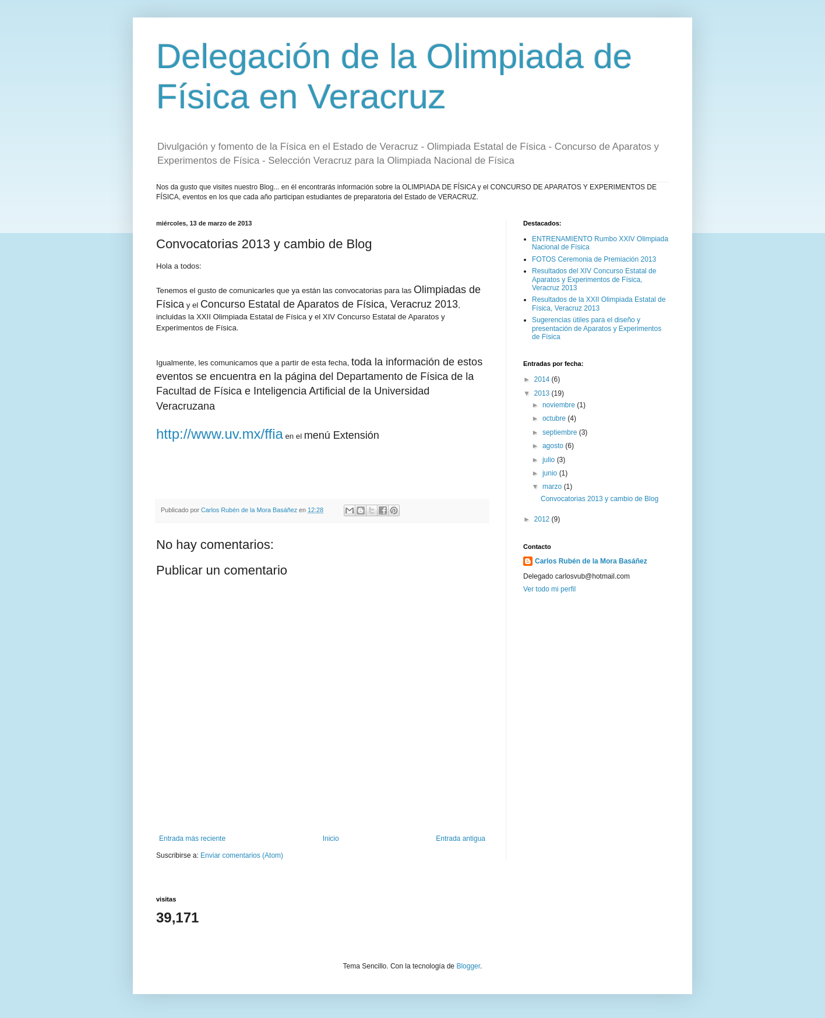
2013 (543, 393)
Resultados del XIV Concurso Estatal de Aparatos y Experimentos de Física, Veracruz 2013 (594, 279)
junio (550, 473)
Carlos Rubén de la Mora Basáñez (591, 561)
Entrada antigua (460, 838)
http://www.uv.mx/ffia (219, 434)
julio (549, 460)
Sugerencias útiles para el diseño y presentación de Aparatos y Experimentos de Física (596, 328)
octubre (554, 418)
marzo (553, 486)
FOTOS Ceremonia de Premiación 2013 (594, 259)
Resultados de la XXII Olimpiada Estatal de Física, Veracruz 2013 (598, 303)
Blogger (468, 966)
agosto (553, 446)
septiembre (560, 432)
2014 (543, 379)
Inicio (331, 838)
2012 (543, 519)
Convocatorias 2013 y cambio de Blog (599, 499)
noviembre (559, 405)
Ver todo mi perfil (549, 589)
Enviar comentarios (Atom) (241, 855)
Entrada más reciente (192, 838)
